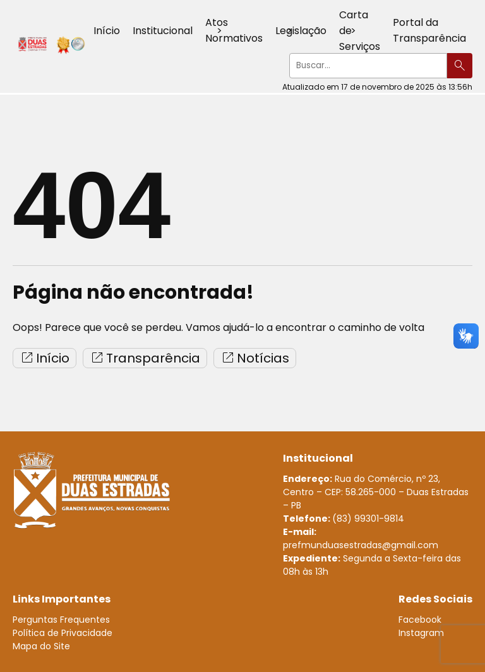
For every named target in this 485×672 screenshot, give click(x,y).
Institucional (163, 30)
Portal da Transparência (429, 30)
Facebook (419, 619)
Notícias (254, 358)
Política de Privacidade (62, 633)
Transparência (145, 358)
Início (106, 30)
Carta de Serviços (359, 30)
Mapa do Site (41, 646)
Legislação (300, 30)
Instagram (421, 633)
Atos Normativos (234, 30)
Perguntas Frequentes (61, 619)
